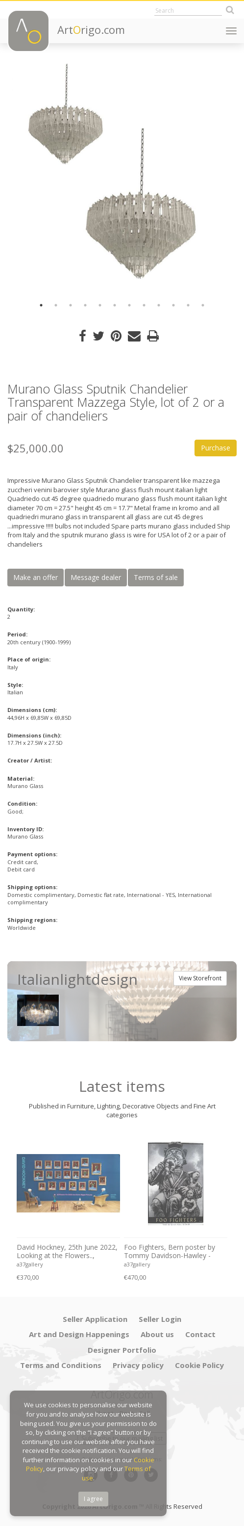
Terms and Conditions (60, 1365)
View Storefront (200, 978)
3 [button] (70, 305)
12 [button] (203, 305)
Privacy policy (138, 1365)
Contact (200, 1334)
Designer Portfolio (122, 1350)
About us (157, 1334)
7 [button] (129, 305)
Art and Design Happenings (79, 1334)
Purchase (215, 447)
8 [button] (144, 305)
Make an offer (35, 577)
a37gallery (30, 1264)
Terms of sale (156, 577)
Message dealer (96, 577)
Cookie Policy (199, 1365)
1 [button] (41, 305)
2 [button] (56, 305)
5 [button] (100, 305)
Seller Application (95, 1319)
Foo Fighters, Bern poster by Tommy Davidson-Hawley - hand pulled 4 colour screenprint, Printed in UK (169, 1252)
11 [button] (188, 305)
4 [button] (85, 305)
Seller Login (160, 1319)
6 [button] (115, 305)
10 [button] (173, 305)
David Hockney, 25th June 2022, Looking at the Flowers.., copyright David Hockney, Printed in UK (67, 1252)
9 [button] (159, 305)
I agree (93, 1499)
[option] (122, 178)
